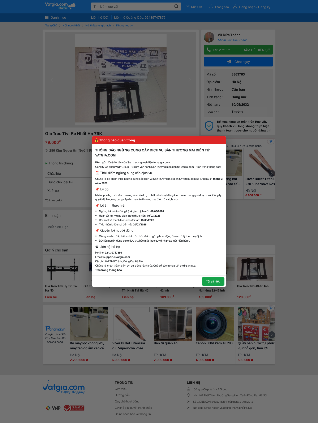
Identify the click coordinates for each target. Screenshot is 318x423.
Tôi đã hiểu (213, 281)
